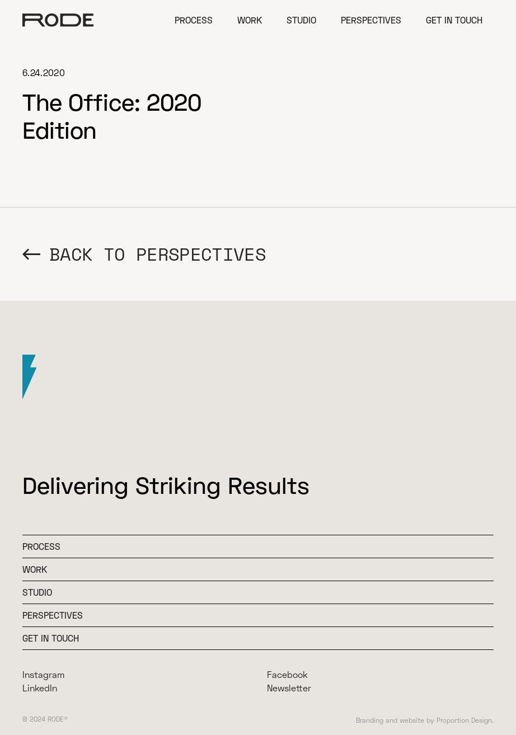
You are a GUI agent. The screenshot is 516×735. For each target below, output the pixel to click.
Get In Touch (50, 638)
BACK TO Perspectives (157, 254)
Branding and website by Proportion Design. (425, 720)
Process (194, 20)
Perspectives (371, 20)
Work (249, 20)
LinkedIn (39, 687)
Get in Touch (454, 20)
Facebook (287, 674)
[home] (58, 20)
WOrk (34, 569)
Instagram (43, 674)
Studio (301, 20)
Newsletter (289, 687)
